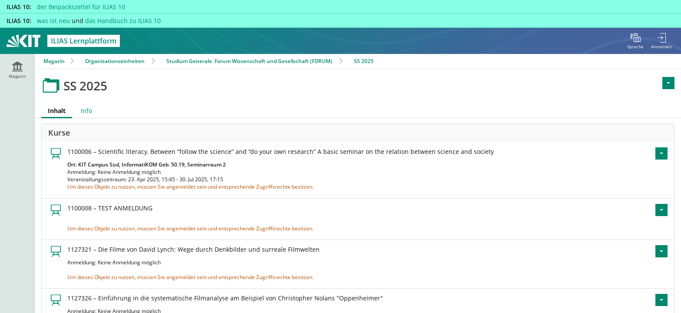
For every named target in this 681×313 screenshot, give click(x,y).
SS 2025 (364, 61)
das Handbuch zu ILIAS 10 (123, 21)
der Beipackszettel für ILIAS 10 (81, 7)
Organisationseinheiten (115, 61)
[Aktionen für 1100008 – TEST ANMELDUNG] (661, 210)
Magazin (54, 61)
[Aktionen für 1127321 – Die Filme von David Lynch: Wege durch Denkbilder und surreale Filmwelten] (661, 251)
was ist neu (53, 21)
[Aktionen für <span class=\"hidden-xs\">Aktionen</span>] (668, 83)
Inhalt (53, 111)
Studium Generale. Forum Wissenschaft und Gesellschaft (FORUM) (249, 61)
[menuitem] (635, 41)
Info (86, 111)
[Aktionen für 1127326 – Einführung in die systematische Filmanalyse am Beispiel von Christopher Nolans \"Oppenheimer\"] (661, 300)
